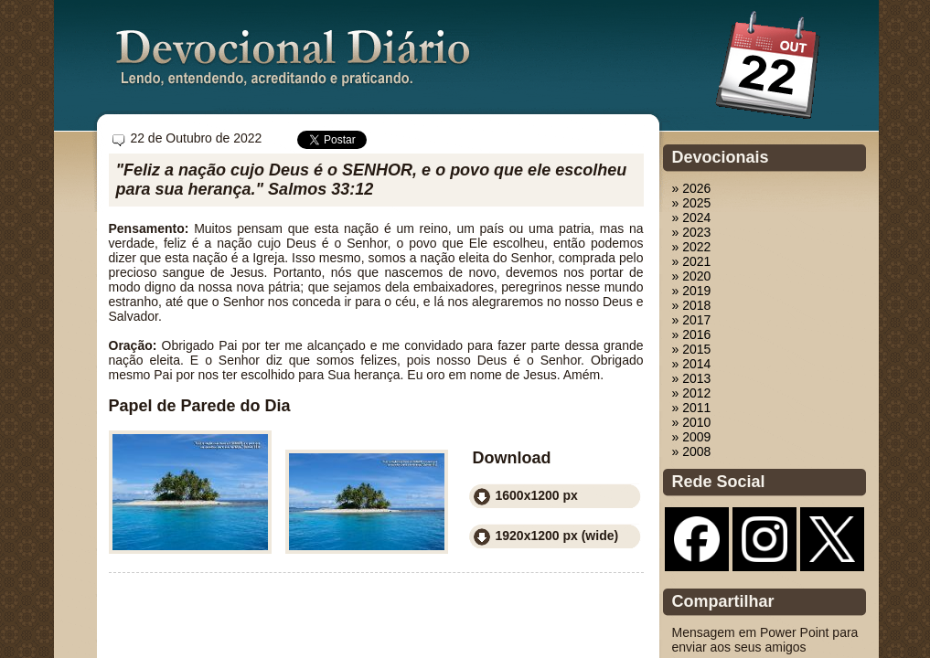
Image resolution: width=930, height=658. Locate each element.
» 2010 (691, 422)
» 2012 (691, 393)
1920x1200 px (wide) (557, 535)
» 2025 (691, 203)
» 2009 (691, 437)
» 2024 (691, 217)
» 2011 (691, 407)
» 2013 (691, 378)
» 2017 (691, 320)
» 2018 (691, 305)
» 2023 (691, 232)
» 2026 (691, 188)
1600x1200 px (537, 495)
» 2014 (691, 363)
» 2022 (691, 246)
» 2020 (691, 276)
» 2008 (691, 451)
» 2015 (691, 349)
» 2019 (691, 290)
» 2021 (691, 261)
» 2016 (691, 334)
